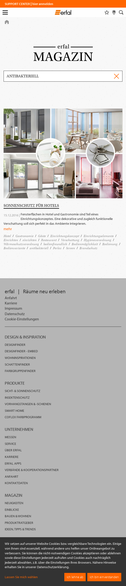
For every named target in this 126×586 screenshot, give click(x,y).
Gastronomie (24, 236)
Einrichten (11, 240)
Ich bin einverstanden (104, 577)
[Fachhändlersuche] (114, 12)
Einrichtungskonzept (64, 236)
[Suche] (121, 12)
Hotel (7, 236)
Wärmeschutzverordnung (21, 244)
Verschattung (70, 240)
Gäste (42, 236)
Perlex (57, 248)
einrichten (30, 240)
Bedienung (109, 244)
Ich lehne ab (75, 577)
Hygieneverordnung (97, 240)
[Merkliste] (106, 12)
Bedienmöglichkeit (85, 244)
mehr (8, 228)
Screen (70, 248)
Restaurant (48, 240)
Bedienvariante (14, 248)
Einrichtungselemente (99, 236)
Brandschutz (88, 248)
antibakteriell (39, 248)
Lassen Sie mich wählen (21, 577)
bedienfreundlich (55, 244)
